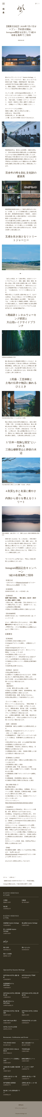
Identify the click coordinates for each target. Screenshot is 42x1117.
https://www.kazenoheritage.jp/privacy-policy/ (19, 803)
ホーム (5, 877)
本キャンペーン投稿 (13, 585)
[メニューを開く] (3, 3)
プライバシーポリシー (21, 1108)
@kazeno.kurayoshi (11, 650)
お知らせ (12, 877)
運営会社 (21, 1105)
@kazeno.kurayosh (22, 582)
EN (39, 3)
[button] (20, 273)
